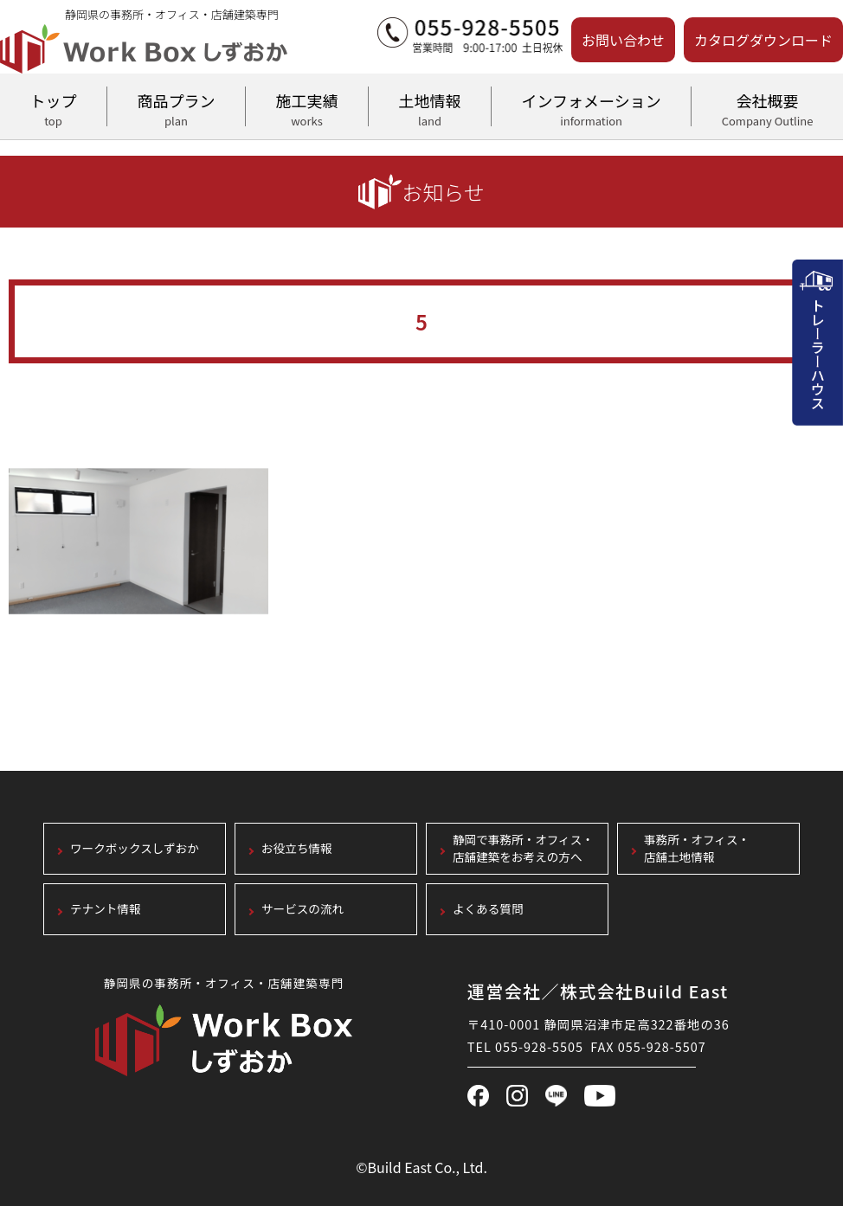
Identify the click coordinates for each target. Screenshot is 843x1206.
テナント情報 (105, 909)
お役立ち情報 (296, 849)
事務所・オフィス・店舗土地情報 (697, 849)
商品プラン (176, 107)
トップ (53, 107)
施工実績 (307, 107)
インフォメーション (591, 107)
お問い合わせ (623, 39)
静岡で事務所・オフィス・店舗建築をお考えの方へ (523, 849)
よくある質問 (488, 909)
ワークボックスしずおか (134, 849)
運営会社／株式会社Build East (598, 991)
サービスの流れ (302, 909)
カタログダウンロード (763, 39)
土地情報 (430, 107)
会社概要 (767, 107)
